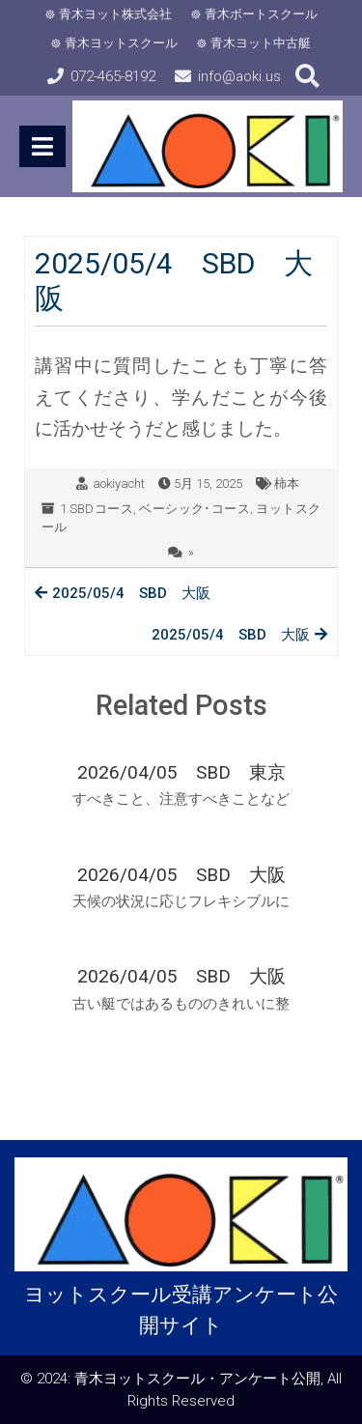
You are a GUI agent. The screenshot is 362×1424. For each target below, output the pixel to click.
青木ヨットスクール (121, 43)
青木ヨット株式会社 (115, 14)
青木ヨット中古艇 (260, 43)
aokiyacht (119, 483)
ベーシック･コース (194, 508)
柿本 (286, 483)
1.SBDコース (96, 508)
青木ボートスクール (261, 14)
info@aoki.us (239, 76)
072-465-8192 (112, 76)
